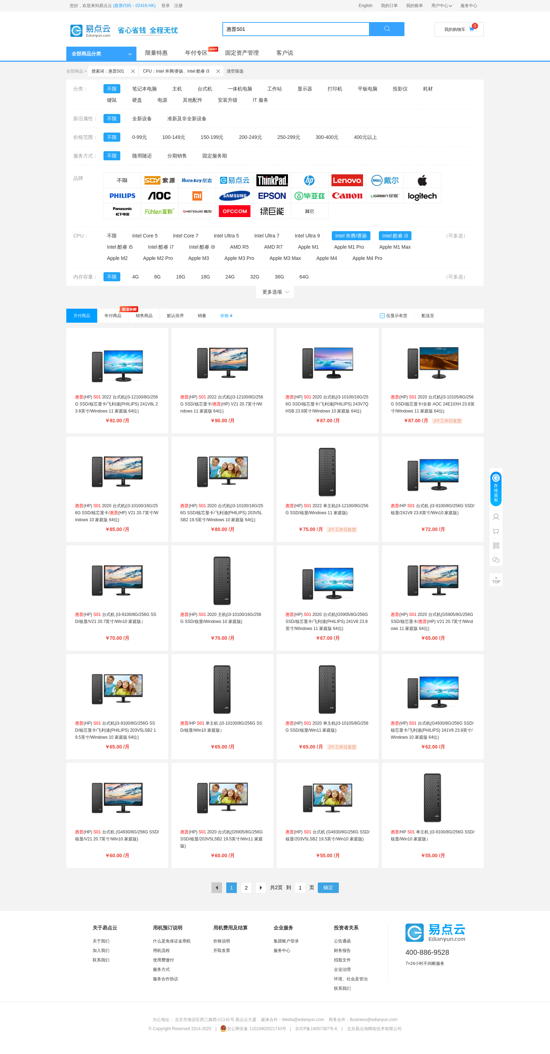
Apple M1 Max (394, 247)
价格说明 (221, 941)
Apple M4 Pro (367, 258)
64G (304, 277)
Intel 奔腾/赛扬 (351, 236)
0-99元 (139, 137)
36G (279, 277)
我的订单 (389, 5)
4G (135, 277)
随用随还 (142, 156)
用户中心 (441, 5)
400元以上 (365, 137)
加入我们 (101, 950)
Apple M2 (117, 258)
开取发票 (221, 950)
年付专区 (196, 53)
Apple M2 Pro (158, 258)
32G (254, 277)
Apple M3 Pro (239, 258)
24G (230, 277)
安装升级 (227, 100)
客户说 (284, 53)
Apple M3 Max (285, 258)
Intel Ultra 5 (226, 236)
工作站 (274, 89)
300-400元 (327, 137)
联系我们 (101, 960)
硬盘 (137, 100)
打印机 (335, 89)
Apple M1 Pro (349, 247)
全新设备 (142, 118)
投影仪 (400, 89)
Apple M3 (198, 258)
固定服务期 (214, 156)
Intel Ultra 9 (307, 236)
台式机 (204, 89)
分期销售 (177, 156)
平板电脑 (367, 89)
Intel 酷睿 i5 (120, 247)
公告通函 (342, 941)
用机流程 (161, 950)
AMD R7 (273, 247)
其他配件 (192, 100)
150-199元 (212, 137)
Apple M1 (308, 247)
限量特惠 (156, 53)
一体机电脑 (240, 89)
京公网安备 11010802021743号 (253, 1028)
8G (157, 277)
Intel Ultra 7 (267, 236)
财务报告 (342, 950)
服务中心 (469, 5)
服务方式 (161, 969)
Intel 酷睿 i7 (161, 247)
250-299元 (288, 137)
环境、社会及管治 (351, 978)
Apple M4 (326, 258)
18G (205, 277)
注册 (178, 5)
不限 (112, 89)
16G (180, 277)
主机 (177, 89)
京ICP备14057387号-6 (316, 1028)
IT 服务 (260, 100)
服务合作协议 (165, 978)
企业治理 (342, 969)
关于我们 (101, 941)
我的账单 (414, 5)
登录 (165, 5)
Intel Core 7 (185, 236)
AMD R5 (239, 247)
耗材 (428, 89)
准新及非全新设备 (187, 118)
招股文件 (342, 960)
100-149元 (173, 137)
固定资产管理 (242, 53)
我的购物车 (459, 29)
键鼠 (112, 100)
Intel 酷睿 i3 (395, 236)
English (366, 5)
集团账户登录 (286, 941)
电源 (162, 100)
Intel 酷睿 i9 (202, 247)
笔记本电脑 (144, 89)
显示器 (304, 89)
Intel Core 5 (144, 236)
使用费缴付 (163, 960)
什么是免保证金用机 (172, 941)
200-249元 (250, 137)
